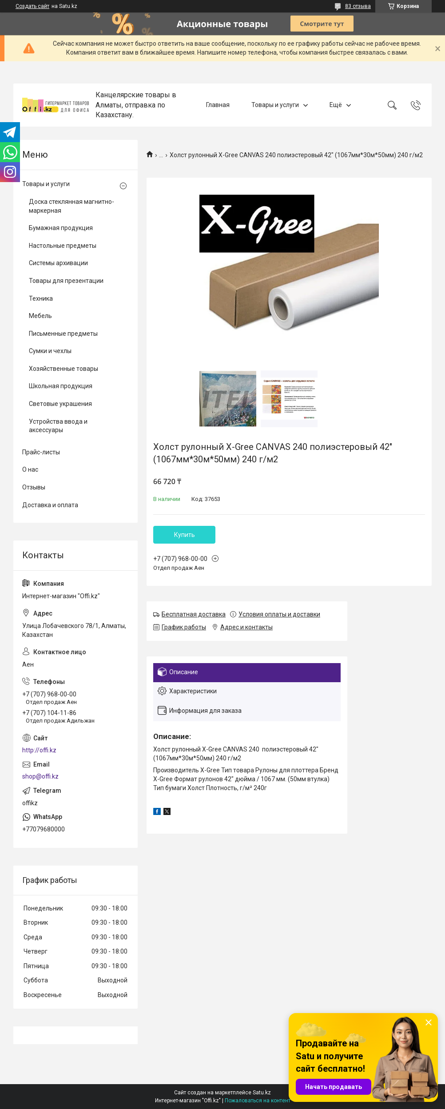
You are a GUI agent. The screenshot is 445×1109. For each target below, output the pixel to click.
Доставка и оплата (50, 505)
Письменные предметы (63, 333)
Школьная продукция (60, 386)
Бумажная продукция (61, 227)
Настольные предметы (62, 245)
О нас (30, 469)
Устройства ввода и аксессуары (58, 426)
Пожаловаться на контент (257, 1100)
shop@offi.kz (40, 776)
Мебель (40, 315)
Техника (41, 298)
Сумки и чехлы (50, 350)
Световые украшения (60, 403)
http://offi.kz (39, 750)
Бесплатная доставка (194, 614)
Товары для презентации (66, 280)
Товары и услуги (275, 104)
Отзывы (33, 487)
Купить (184, 534)
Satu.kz (262, 1092)
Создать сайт (32, 6)
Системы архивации (58, 262)
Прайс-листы (41, 452)
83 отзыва (358, 6)
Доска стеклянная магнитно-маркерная (71, 206)
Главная (218, 104)
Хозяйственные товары (63, 368)
